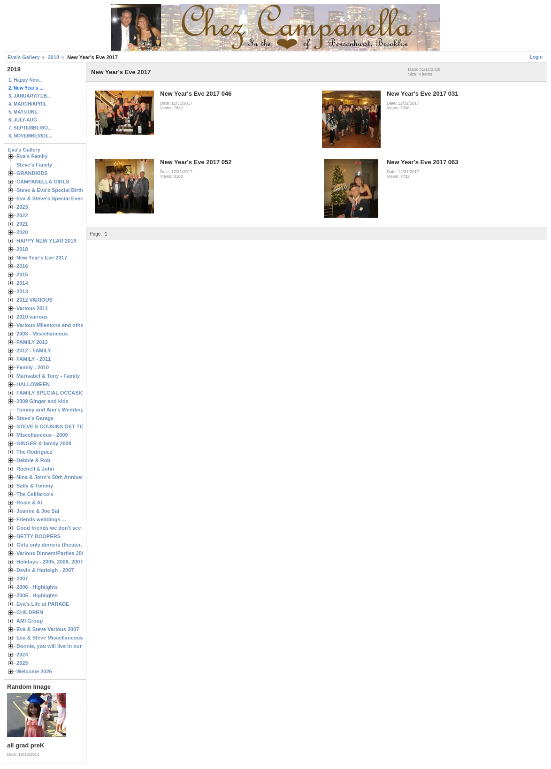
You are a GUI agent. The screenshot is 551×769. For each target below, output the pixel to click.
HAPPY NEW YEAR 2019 (46, 241)
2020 (22, 232)
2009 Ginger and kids (42, 401)
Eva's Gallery (24, 57)
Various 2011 (32, 308)
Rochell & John (35, 469)
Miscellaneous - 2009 (42, 435)
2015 (22, 274)
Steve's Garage (35, 418)
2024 (22, 654)
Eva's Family (31, 156)
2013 (22, 291)
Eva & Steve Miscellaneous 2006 (56, 637)
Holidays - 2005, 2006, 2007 (49, 561)
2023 (22, 207)
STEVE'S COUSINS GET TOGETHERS (62, 426)
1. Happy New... (25, 80)
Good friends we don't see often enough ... (68, 528)
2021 (22, 224)
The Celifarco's (35, 494)
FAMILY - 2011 (33, 359)
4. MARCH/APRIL (27, 104)
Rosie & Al (29, 502)
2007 (22, 578)
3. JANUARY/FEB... (29, 96)
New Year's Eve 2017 (41, 257)
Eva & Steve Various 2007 (47, 629)
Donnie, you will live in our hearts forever (66, 646)
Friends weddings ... (41, 519)
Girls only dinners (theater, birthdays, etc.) (68, 545)
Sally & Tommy (34, 485)
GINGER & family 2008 (43, 443)
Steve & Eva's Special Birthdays (55, 190)
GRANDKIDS (32, 173)
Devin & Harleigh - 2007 (45, 570)
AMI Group (29, 621)
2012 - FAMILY (33, 350)
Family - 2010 (32, 367)
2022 (22, 215)
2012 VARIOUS (34, 300)
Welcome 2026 (34, 671)
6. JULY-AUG (22, 119)
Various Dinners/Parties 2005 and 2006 (63, 553)
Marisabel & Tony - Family (48, 376)
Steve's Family (34, 165)
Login (536, 57)
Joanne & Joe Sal (37, 511)
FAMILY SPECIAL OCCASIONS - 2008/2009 (68, 393)
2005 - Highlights (37, 595)
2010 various (32, 317)
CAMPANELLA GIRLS (42, 181)
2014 (22, 283)
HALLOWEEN (33, 384)
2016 (22, 266)
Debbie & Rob (33, 460)
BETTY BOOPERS (38, 536)
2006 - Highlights (37, 587)
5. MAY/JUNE (23, 111)
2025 (22, 663)
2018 (53, 57)
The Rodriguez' (35, 452)
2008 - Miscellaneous (42, 333)
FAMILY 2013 (32, 342)
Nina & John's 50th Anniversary (55, 477)
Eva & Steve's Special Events (52, 198)
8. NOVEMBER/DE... (30, 135)
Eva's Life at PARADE (42, 604)
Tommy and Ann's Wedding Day (55, 409)
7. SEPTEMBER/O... (30, 127)
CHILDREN (29, 612)
